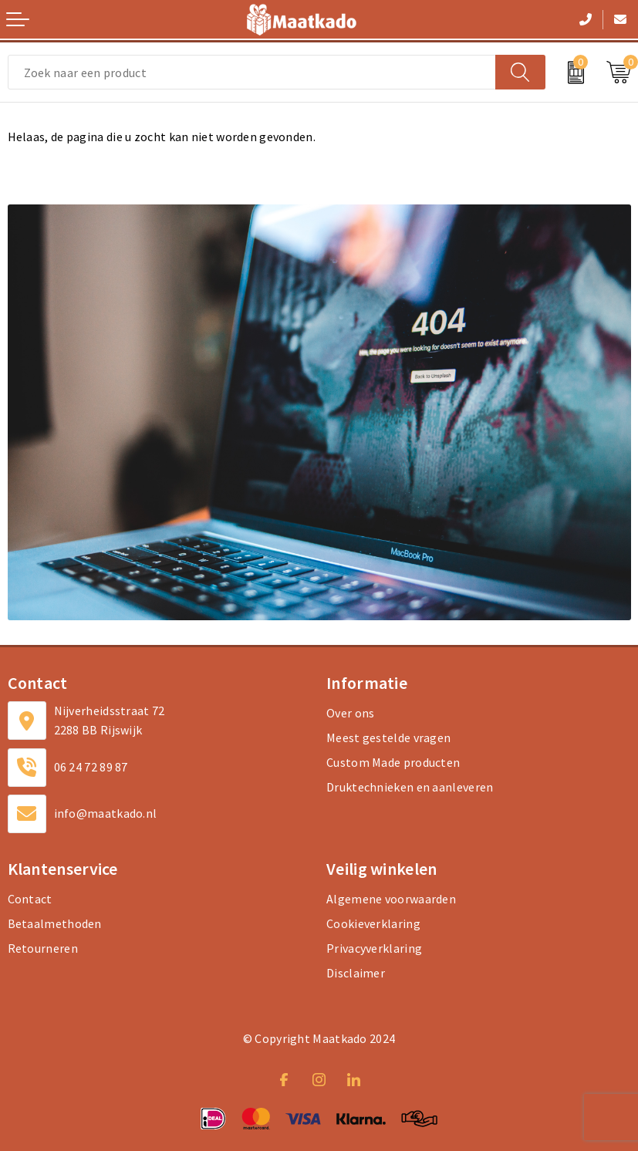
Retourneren (43, 948)
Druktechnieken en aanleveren (409, 787)
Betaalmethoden (55, 923)
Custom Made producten (393, 762)
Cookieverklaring (373, 923)
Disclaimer (355, 973)
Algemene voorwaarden (391, 898)
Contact (30, 898)
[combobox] (252, 72)
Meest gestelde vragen (388, 737)
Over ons (350, 713)
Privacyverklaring (374, 948)
